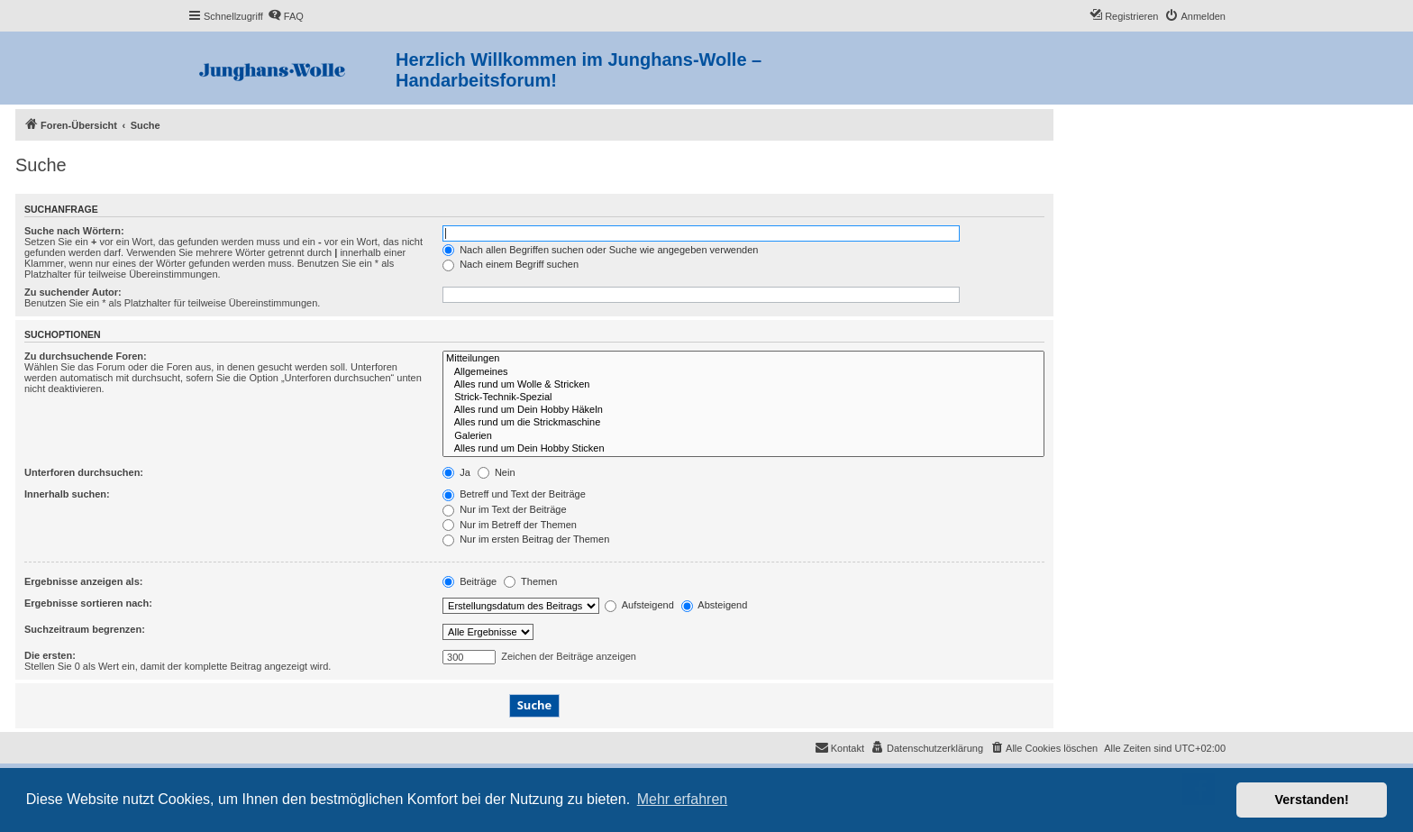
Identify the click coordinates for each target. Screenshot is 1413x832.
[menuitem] (286, 16)
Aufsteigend (639, 604)
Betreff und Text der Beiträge (514, 494)
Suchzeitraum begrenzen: (84, 629)
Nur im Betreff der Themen (509, 524)
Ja (456, 472)
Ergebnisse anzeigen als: (83, 581)
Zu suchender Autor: (73, 292)
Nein (496, 472)
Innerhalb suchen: (67, 494)
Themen (530, 581)
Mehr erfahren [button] (682, 799)
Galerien (743, 436)
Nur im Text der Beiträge (504, 509)
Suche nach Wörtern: (74, 230)
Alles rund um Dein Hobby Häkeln (743, 410)
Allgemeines (743, 372)
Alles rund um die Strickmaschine (743, 422)
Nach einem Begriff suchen (510, 264)
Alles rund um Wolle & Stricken (743, 385)
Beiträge (469, 581)
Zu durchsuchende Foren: (85, 356)
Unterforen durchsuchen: (83, 472)
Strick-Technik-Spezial (743, 397)
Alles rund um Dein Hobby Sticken (743, 449)
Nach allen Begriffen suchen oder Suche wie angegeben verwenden (600, 249)
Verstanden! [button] (1312, 799)
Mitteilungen (743, 358)
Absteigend (714, 604)
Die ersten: (50, 655)
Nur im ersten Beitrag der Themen (525, 539)
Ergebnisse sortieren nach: (88, 603)
